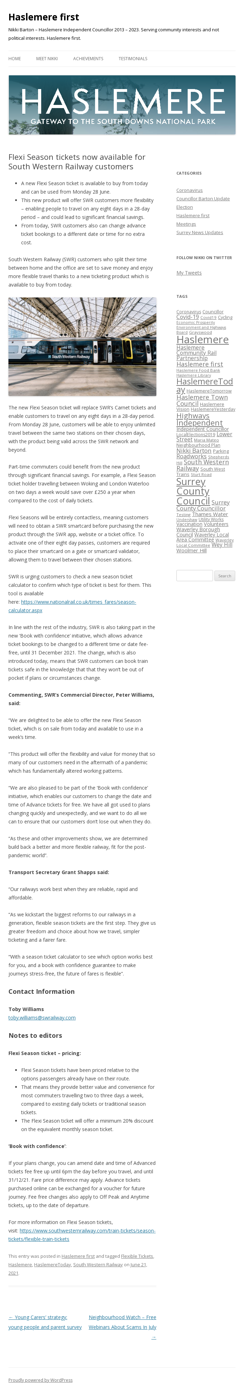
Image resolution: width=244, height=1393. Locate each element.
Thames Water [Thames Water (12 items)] (210, 513)
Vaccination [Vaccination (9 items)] (189, 524)
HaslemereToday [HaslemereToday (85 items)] (204, 385)
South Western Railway (98, 1264)
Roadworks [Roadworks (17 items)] (191, 456)
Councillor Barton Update (203, 198)
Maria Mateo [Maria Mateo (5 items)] (206, 440)
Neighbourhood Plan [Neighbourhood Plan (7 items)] (198, 445)
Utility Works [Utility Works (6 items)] (211, 519)
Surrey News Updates (199, 232)
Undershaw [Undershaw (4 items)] (186, 519)
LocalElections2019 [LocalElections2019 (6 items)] (195, 435)
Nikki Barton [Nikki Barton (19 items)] (194, 450)
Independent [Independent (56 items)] (199, 423)
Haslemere (20, 1264)
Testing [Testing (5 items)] (183, 514)
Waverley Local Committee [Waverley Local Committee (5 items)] (205, 542)
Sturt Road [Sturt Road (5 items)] (201, 474)
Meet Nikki (47, 59)
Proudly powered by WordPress (40, 1380)
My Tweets (189, 272)
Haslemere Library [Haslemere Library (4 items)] (193, 375)
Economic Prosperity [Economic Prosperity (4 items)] (195, 322)
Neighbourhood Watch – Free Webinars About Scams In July (122, 1327)
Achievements (88, 59)
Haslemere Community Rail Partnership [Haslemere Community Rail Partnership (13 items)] (196, 353)
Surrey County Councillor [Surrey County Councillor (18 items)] (203, 505)
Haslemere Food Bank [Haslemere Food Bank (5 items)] (198, 370)
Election (184, 207)
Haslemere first (43, 17)
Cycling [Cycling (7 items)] (225, 317)
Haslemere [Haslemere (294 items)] (202, 339)
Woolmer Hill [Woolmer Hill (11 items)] (191, 550)
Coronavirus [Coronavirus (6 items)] (188, 312)
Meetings (186, 224)
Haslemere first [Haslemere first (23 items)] (199, 364)
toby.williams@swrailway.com (42, 1017)
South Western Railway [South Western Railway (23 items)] (202, 465)
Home (14, 59)
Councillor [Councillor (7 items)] (213, 311)
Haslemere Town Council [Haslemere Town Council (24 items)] (202, 400)
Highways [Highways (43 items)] (192, 415)
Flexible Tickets (137, 1256)
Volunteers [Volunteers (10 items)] (216, 524)
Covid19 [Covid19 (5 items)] (208, 317)
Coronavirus (189, 190)
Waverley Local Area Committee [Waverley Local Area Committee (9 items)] (202, 537)
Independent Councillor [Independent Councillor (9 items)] (202, 429)
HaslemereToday (52, 1264)
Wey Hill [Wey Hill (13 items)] (222, 544)
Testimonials (133, 59)
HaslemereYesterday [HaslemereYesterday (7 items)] (213, 409)
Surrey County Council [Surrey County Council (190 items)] (193, 491)
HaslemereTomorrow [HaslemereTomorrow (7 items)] (209, 391)
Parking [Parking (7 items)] (221, 451)
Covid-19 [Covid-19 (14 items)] (187, 317)
